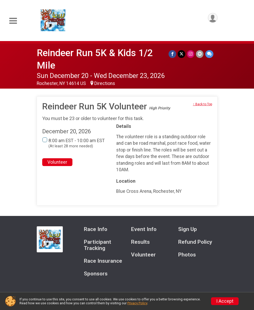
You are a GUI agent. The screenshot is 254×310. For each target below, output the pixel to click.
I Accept (224, 301)
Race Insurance (103, 261)
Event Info (144, 229)
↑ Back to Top (202, 104)
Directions (104, 83)
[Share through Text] (209, 54)
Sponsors (96, 274)
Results (140, 242)
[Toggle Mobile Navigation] (13, 21)
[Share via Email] (200, 54)
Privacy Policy (137, 303)
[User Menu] (213, 18)
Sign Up (187, 229)
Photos (187, 255)
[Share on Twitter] (181, 54)
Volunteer (57, 162)
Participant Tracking (97, 245)
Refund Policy (195, 242)
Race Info (95, 229)
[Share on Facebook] (172, 54)
